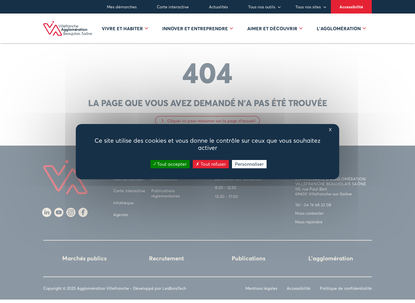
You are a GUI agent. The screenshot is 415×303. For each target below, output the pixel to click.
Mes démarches (122, 6)
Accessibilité (351, 6)
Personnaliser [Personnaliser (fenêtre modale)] (249, 164)
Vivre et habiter (125, 30)
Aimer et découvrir (275, 30)
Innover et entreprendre (197, 30)
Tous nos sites (308, 6)
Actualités (218, 6)
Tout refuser (211, 164)
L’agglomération (341, 30)
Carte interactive (173, 6)
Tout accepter (170, 164)
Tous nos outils (261, 6)
